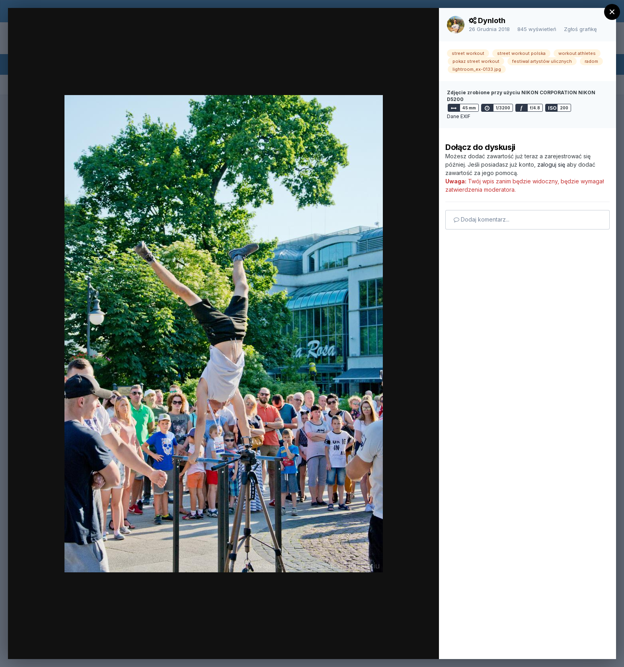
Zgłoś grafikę (580, 29)
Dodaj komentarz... (481, 219)
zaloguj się (551, 164)
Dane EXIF (458, 116)
